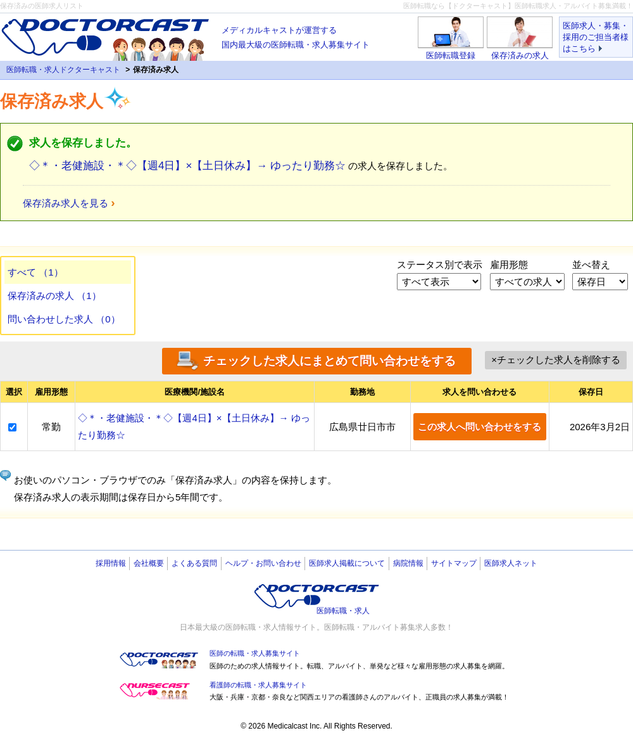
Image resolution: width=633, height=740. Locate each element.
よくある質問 (194, 563)
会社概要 (149, 563)
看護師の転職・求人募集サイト (258, 685)
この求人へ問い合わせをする (479, 426)
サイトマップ (454, 563)
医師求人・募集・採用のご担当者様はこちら (596, 37)
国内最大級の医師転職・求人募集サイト (296, 36)
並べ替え (591, 264)
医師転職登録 (450, 55)
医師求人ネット (510, 563)
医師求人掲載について (347, 563)
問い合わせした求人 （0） (64, 319)
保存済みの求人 (520, 55)
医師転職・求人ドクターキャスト (63, 69)
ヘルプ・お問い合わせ (263, 563)
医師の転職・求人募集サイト (255, 653)
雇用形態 (509, 264)
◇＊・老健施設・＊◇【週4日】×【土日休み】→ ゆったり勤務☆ (187, 166)
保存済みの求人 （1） (54, 295)
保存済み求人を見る (65, 203)
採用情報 (111, 563)
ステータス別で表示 (439, 264)
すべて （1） (35, 272)
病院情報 (408, 563)
